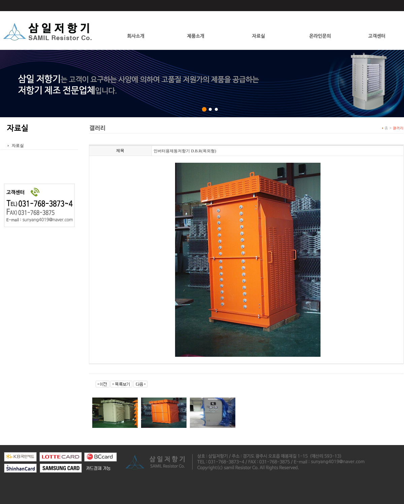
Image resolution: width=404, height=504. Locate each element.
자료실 (18, 145)
